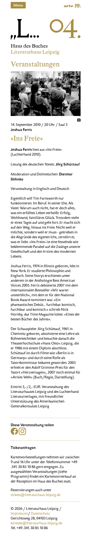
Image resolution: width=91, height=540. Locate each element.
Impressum (19, 514)
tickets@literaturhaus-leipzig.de (35, 495)
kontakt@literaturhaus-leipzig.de (36, 524)
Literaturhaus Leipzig (35, 52)
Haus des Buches (29, 46)
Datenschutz (40, 514)
